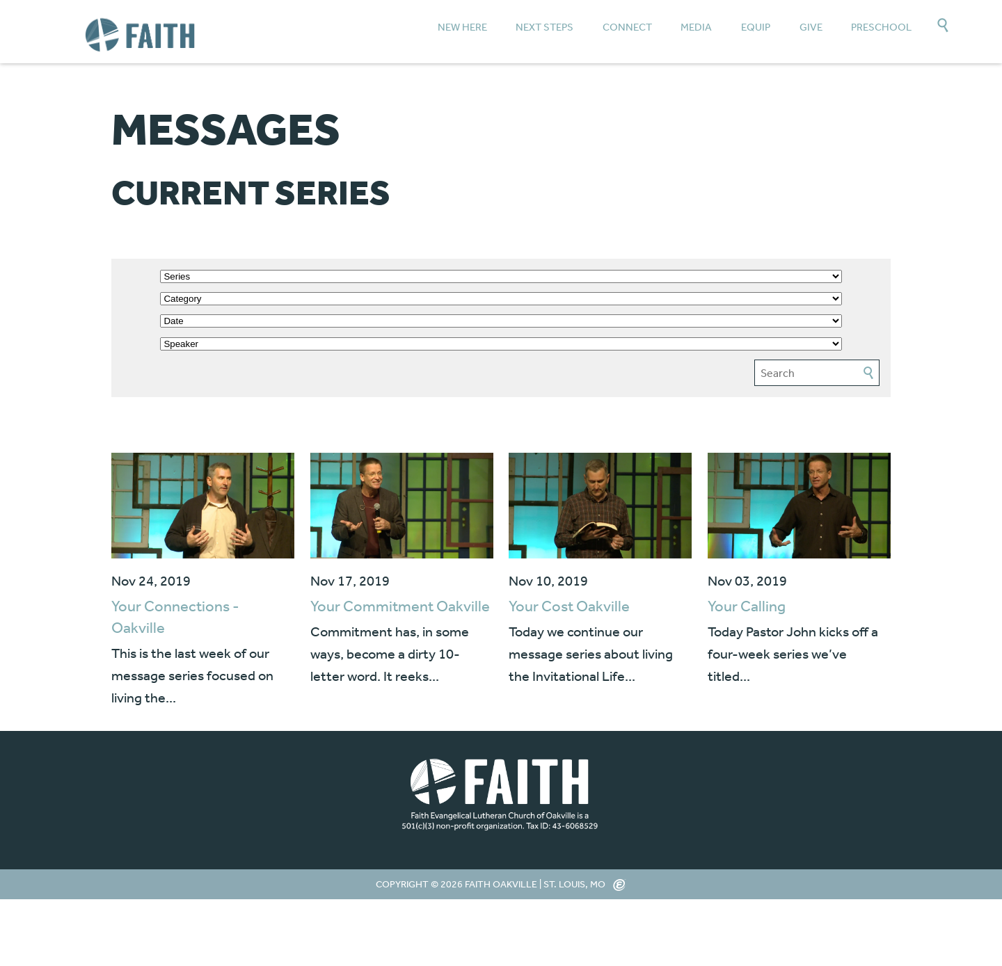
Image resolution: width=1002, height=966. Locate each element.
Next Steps (544, 26)
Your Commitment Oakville (400, 606)
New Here (462, 26)
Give (811, 26)
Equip (755, 26)
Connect (627, 26)
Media (696, 26)
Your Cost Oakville (569, 606)
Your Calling (747, 606)
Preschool (881, 26)
